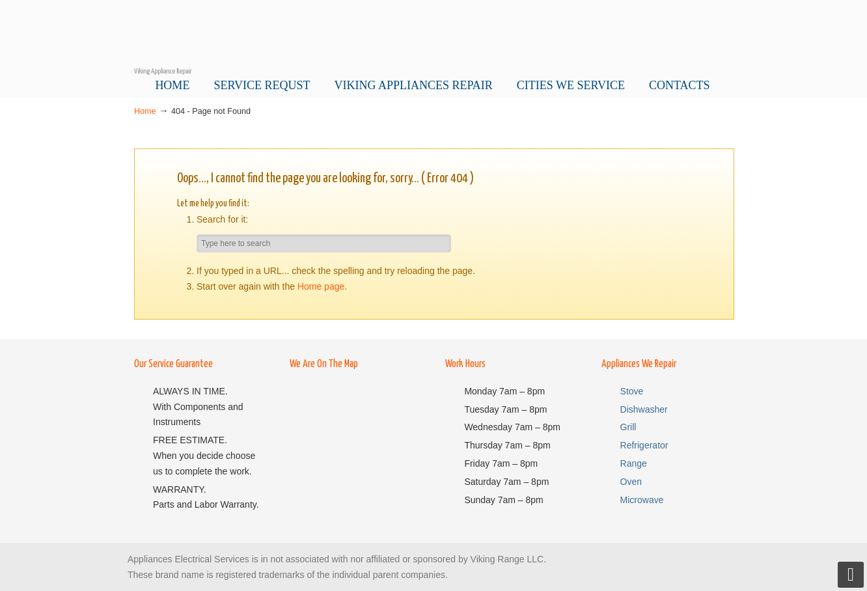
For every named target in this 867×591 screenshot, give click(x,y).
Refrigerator (644, 445)
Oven (631, 481)
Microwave (642, 500)
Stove (632, 391)
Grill (628, 427)
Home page (320, 286)
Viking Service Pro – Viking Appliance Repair (433, 33)
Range (633, 463)
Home (145, 111)
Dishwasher (644, 409)
